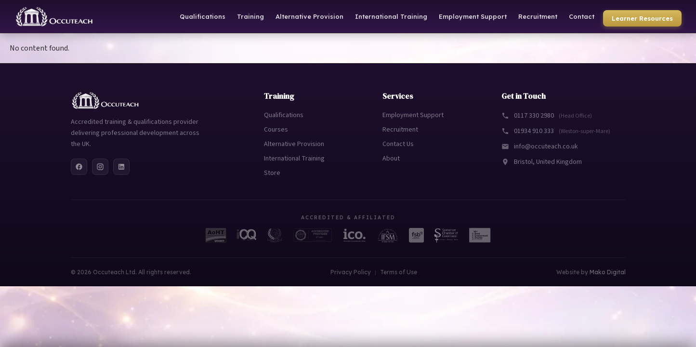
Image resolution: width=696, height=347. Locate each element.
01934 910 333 (555, 131)
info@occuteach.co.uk (539, 146)
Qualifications (202, 16)
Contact (581, 16)
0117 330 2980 (546, 115)
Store (272, 173)
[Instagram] (100, 167)
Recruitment (537, 16)
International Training (391, 16)
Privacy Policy (350, 272)
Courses (276, 129)
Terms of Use (398, 272)
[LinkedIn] (121, 167)
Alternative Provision (309, 16)
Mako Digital (608, 272)
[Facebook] (79, 167)
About (391, 158)
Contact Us (398, 144)
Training (250, 16)
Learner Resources (642, 18)
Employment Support (473, 16)
